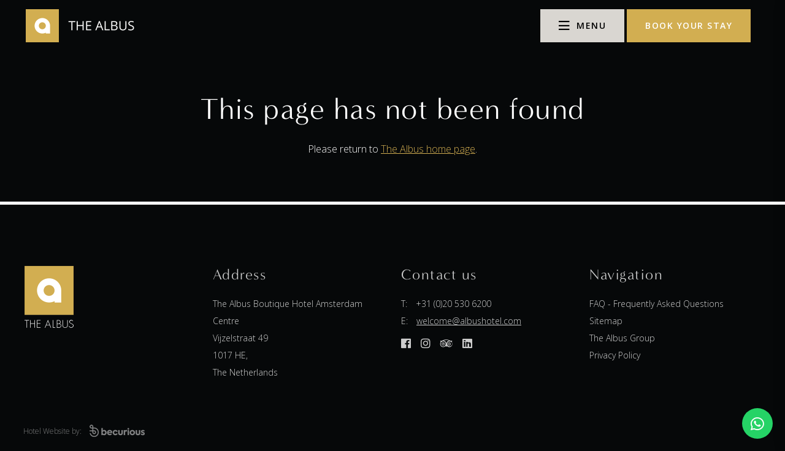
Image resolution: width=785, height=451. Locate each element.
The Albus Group (622, 338)
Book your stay (688, 25)
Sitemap (605, 321)
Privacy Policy (614, 355)
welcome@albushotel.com (468, 321)
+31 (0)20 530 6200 (453, 303)
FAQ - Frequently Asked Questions (656, 303)
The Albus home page (428, 149)
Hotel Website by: (84, 431)
